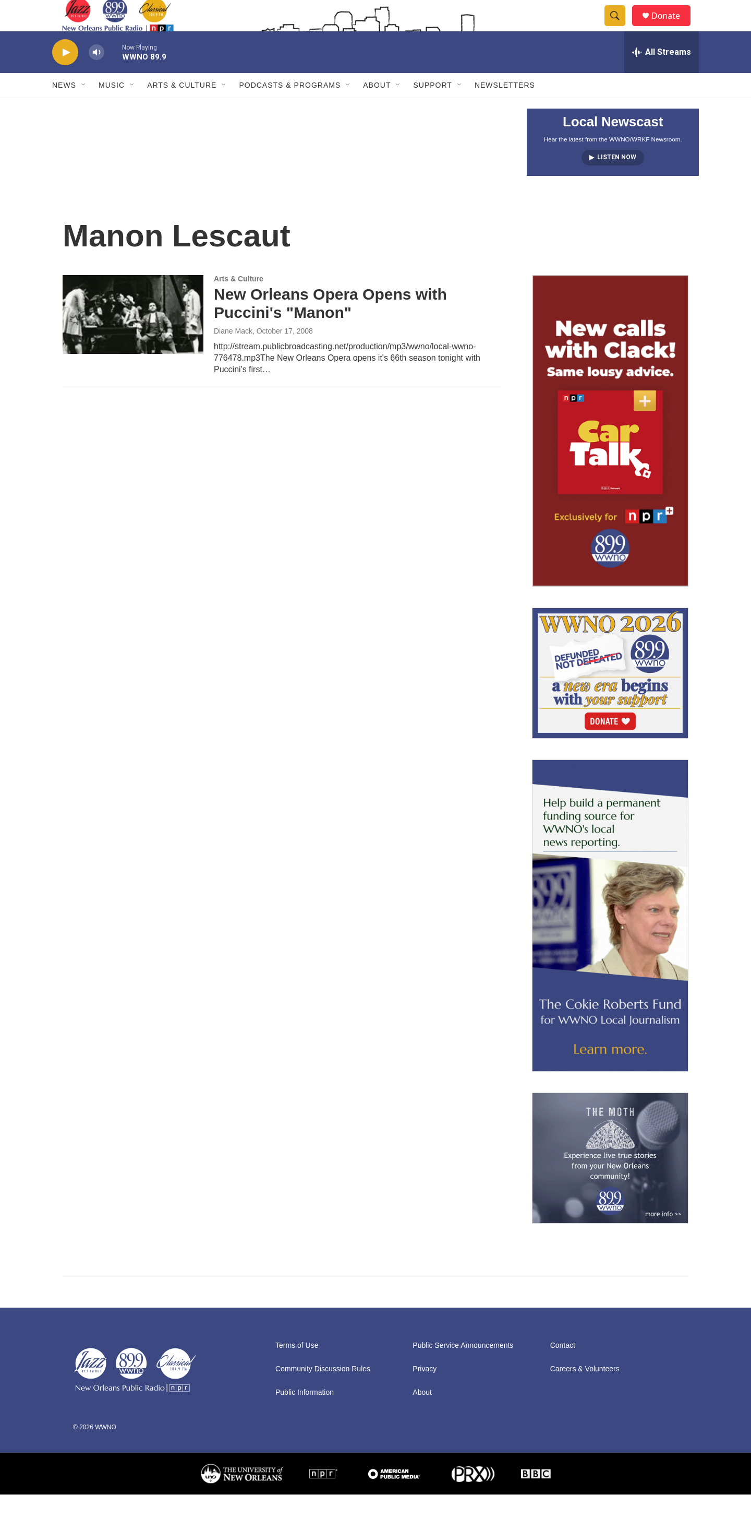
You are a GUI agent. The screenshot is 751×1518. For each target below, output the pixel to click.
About (377, 108)
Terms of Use (296, 1369)
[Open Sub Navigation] (84, 108)
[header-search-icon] (619, 27)
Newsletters (505, 108)
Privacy (425, 1392)
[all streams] (661, 76)
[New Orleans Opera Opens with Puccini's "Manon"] (133, 338)
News (64, 108)
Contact (562, 1369)
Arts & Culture (181, 108)
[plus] (610, 454)
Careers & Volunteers (585, 1392)
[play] (65, 76)
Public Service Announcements (463, 1369)
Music (112, 108)
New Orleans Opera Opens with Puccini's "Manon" (330, 327)
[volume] (96, 76)
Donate (672, 27)
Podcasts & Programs (290, 108)
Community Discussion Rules (322, 1392)
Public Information (304, 1416)
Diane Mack (233, 354)
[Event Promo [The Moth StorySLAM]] (610, 1181)
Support (432, 108)
